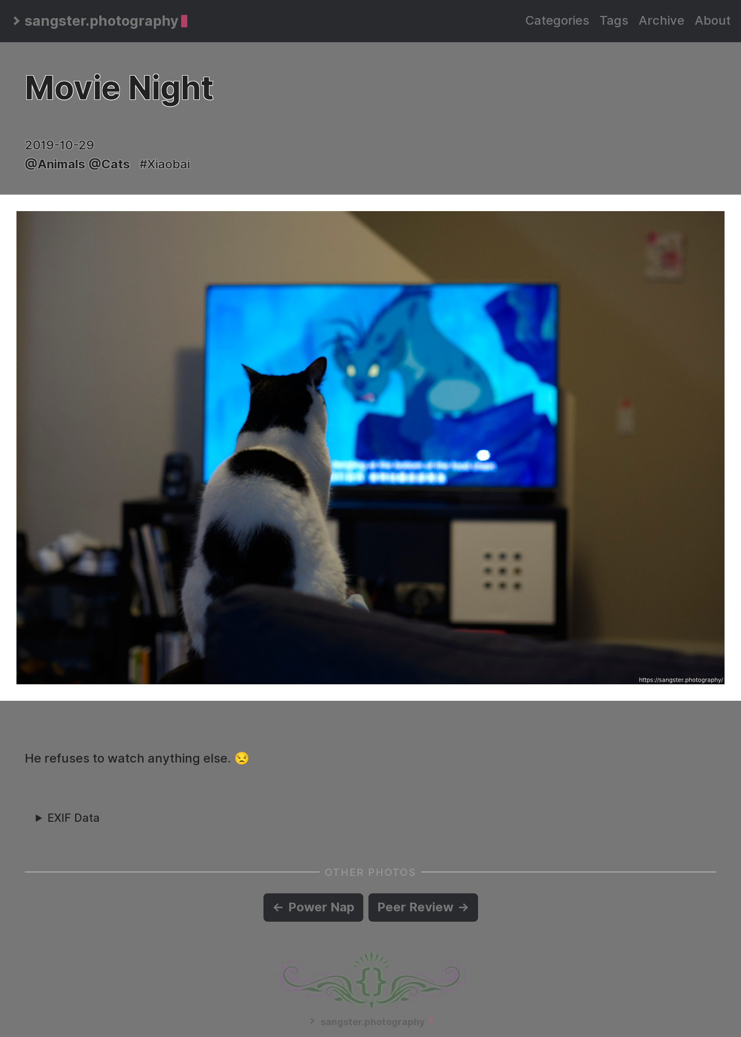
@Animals (55, 164)
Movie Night (119, 87)
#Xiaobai (164, 164)
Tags (613, 20)
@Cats (109, 164)
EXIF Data (73, 817)
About (713, 20)
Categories (557, 20)
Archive (661, 20)
